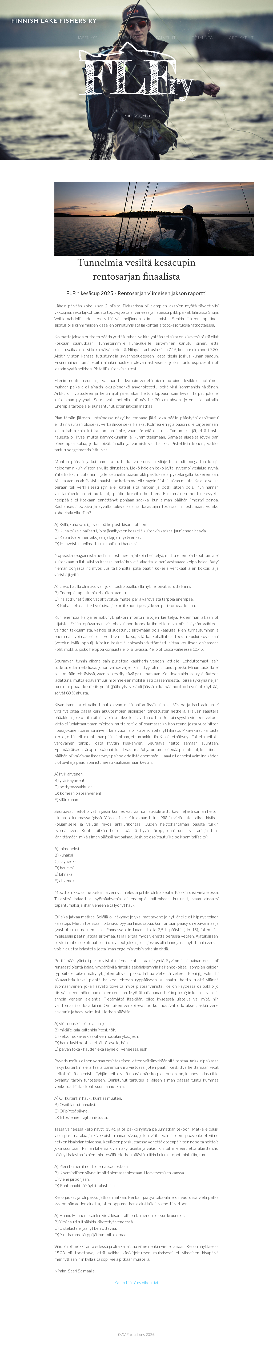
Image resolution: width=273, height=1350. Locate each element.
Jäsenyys (87, 37)
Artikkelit (241, 37)
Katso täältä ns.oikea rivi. (136, 1282)
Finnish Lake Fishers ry (54, 20)
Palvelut (166, 37)
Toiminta (202, 37)
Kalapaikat (127, 37)
